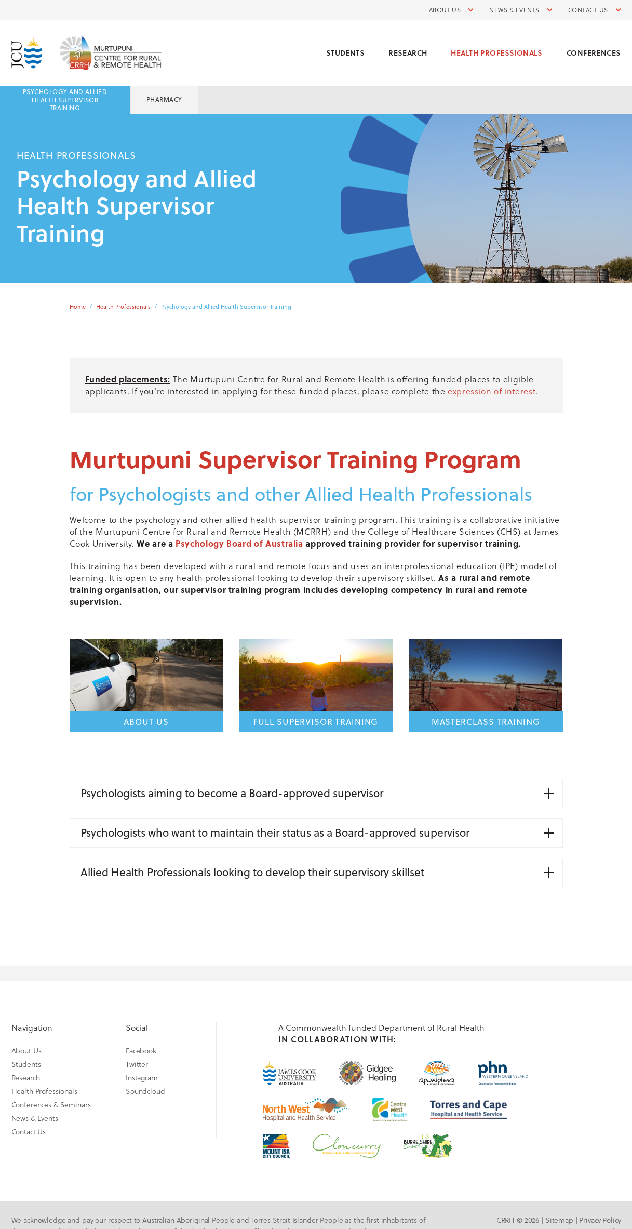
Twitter (137, 1064)
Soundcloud (145, 1091)
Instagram (142, 1077)
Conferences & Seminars (51, 1104)
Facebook (141, 1050)
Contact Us (588, 10)
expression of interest (491, 391)
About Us (445, 10)
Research (407, 52)
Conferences (594, 52)
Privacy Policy (600, 1219)
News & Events (514, 10)
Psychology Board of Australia (239, 543)
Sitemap (559, 1219)
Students (345, 52)
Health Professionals (496, 52)
